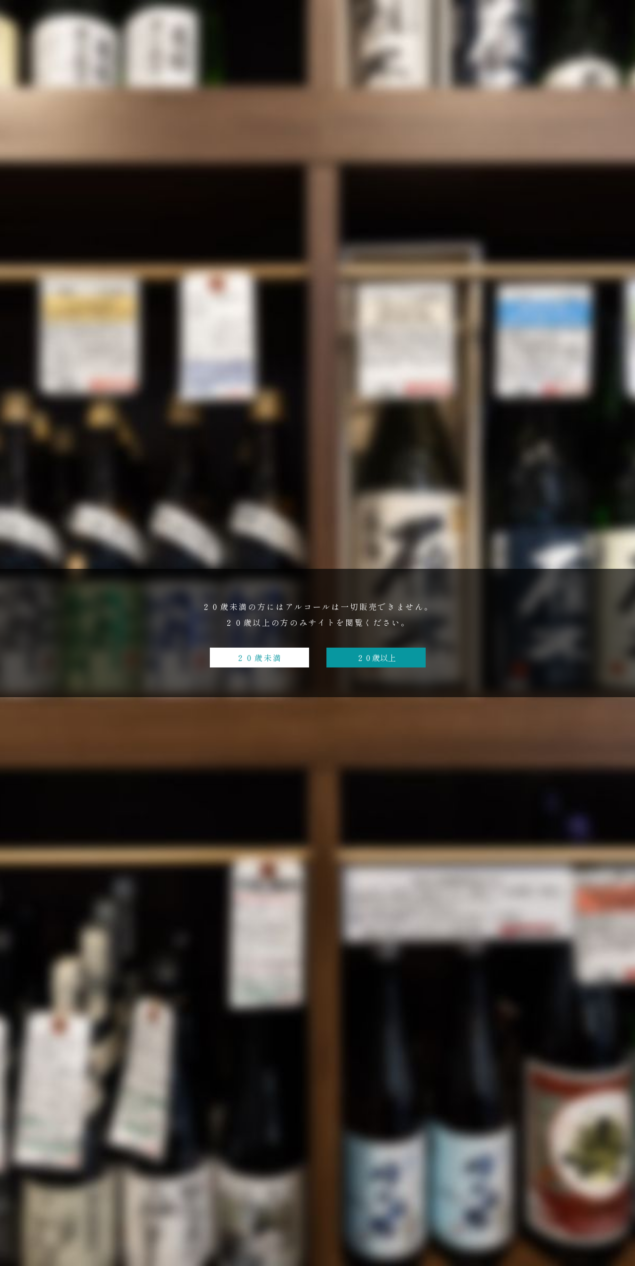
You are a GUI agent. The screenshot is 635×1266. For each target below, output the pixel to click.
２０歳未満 (259, 657)
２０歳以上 (376, 657)
